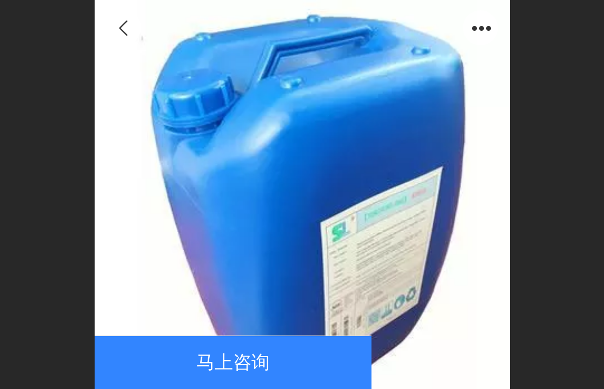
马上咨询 (233, 362)
